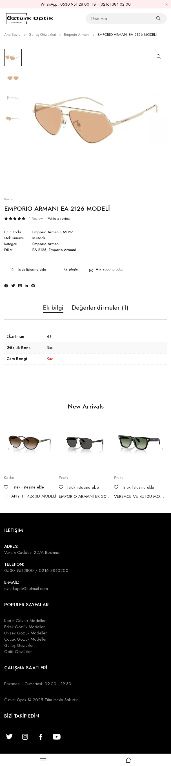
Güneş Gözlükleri (42, 34)
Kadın (8, 199)
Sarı (49, 359)
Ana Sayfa (12, 34)
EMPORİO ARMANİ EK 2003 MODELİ (85, 496)
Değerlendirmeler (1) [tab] (100, 307)
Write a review (59, 218)
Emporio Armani (77, 34)
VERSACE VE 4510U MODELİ (140, 496)
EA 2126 (39, 249)
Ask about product (110, 269)
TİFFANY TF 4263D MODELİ (30, 496)
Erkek (63, 478)
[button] (159, 57)
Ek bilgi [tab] (53, 307)
